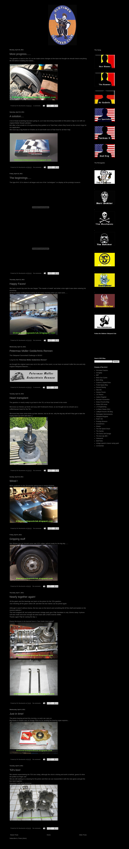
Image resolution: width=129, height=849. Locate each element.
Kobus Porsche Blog (102, 402)
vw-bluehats (100, 446)
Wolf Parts (99, 441)
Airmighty (99, 373)
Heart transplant (19, 397)
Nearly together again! (22, 596)
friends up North (24, 407)
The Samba (100, 431)
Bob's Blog (99, 380)
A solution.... (17, 116)
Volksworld (99, 438)
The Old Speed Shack (103, 429)
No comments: (37, 167)
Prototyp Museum (101, 421)
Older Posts (83, 835)
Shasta (98, 426)
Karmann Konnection (103, 399)
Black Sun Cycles (101, 378)
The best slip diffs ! (102, 436)
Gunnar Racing (101, 387)
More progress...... (20, 54)
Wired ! (14, 480)
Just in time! (17, 713)
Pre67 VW (99, 419)
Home (49, 835)
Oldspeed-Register (102, 416)
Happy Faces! (18, 283)
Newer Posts (14, 835)
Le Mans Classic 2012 (103, 409)
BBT (97, 375)
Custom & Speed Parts (103, 382)
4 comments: (37, 387)
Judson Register (101, 397)
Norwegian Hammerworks (104, 414)
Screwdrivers (100, 424)
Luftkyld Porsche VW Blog (104, 412)
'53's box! (15, 769)
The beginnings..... (20, 177)
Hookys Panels (101, 392)
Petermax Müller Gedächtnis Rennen (31, 350)
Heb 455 (99, 390)
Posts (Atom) (22, 838)
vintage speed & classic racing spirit (107, 443)
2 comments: (37, 105)
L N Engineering (101, 407)
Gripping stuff (17, 538)
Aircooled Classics (102, 370)
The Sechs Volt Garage (103, 433)
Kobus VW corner (101, 404)
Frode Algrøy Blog (102, 385)
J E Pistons (99, 394)
